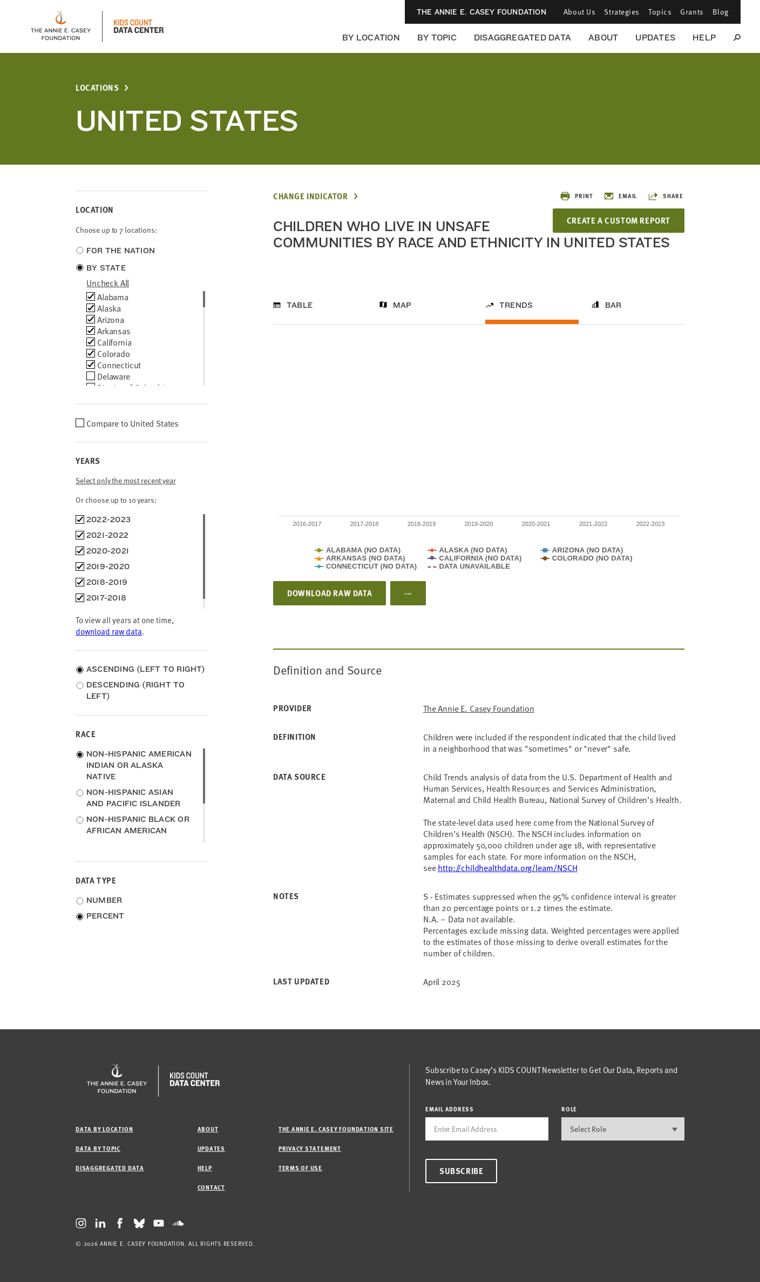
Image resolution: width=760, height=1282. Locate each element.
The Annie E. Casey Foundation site (336, 1129)
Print (576, 196)
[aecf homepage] (60, 26)
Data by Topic (98, 1148)
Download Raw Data (329, 593)
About (603, 37)
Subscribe (461, 1171)
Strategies (622, 11)
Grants (691, 11)
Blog (720, 11)
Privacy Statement (310, 1148)
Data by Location (104, 1129)
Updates (655, 37)
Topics (659, 11)
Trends (516, 305)
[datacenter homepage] (139, 26)
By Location (371, 37)
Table (300, 305)
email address (449, 1109)
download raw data (109, 631)
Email (620, 196)
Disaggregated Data (522, 37)
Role (569, 1109)
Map (402, 305)
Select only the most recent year (126, 480)
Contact (211, 1187)
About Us (579, 11)
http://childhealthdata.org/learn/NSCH (507, 867)
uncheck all (107, 282)
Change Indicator (310, 196)
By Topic (437, 37)
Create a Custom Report (618, 220)
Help (704, 37)
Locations (97, 87)
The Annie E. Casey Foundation (481, 12)
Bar (613, 305)
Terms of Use (300, 1168)
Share (665, 196)
